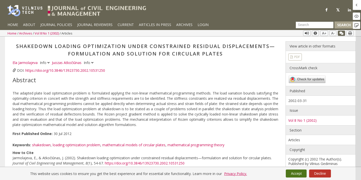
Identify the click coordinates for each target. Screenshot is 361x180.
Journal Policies (56, 24)
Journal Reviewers (95, 24)
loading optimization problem (76, 144)
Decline (320, 174)
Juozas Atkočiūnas (67, 62)
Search (344, 24)
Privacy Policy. (235, 173)
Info (45, 62)
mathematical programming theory (195, 144)
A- (333, 33)
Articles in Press (155, 24)
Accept (296, 174)
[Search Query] (314, 25)
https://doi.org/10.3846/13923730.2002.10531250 (65, 70)
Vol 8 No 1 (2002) (47, 33)
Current (126, 24)
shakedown (41, 144)
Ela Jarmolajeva (26, 62)
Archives (184, 24)
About (29, 24)
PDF (297, 57)
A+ (324, 33)
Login (203, 24)
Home (13, 24)
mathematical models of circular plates (133, 144)
